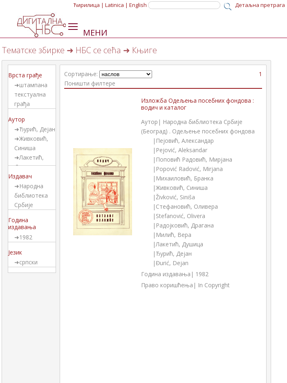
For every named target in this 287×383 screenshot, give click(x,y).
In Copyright (214, 285)
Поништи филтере (89, 83)
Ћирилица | (89, 5)
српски (28, 262)
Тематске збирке (33, 50)
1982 (25, 237)
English (138, 5)
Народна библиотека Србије (31, 195)
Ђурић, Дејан (37, 129)
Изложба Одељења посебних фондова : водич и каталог (197, 104)
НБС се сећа (98, 50)
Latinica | (116, 5)
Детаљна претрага (260, 5)
